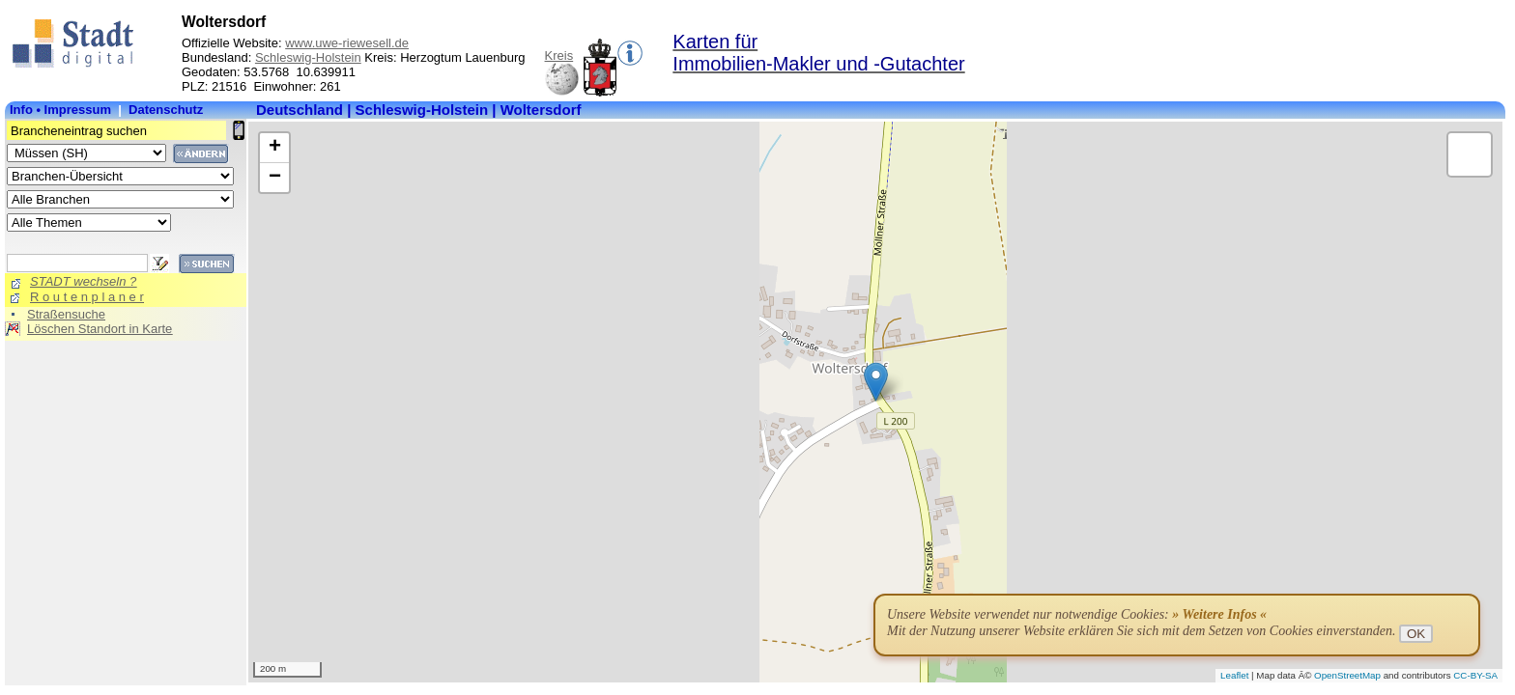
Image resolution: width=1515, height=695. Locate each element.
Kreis (559, 55)
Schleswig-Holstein (308, 57)
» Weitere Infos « (1219, 614)
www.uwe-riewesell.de (347, 43)
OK (1416, 633)
